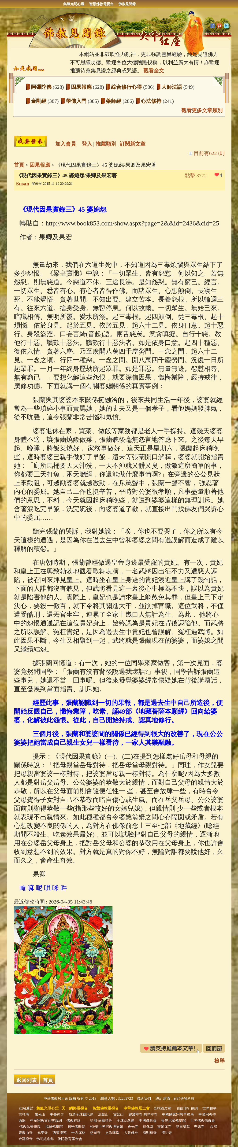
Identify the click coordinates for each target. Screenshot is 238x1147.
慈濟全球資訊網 (81, 1114)
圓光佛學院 (76, 1127)
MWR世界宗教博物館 (106, 1127)
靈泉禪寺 (135, 1114)
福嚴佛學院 (54, 1127)
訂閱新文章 (132, 144)
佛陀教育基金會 (70, 1139)
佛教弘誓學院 (30, 1127)
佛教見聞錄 (127, 4)
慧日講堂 (183, 1127)
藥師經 (114, 101)
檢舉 (219, 1061)
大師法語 (172, 87)
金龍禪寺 (26, 1139)
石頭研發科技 (183, 1098)
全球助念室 (162, 1108)
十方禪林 (78, 1133)
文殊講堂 (112, 1133)
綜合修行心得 (127, 87)
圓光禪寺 (150, 1114)
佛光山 (40, 1114)
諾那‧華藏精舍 (101, 1120)
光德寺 (199, 1127)
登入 (87, 144)
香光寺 (133, 1127)
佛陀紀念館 (45, 1139)
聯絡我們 (144, 1098)
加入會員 (65, 144)
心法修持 (152, 101)
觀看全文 (153, 71)
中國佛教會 (147, 1120)
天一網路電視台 (75, 1108)
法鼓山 (103, 1114)
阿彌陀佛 (42, 87)
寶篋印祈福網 (187, 1108)
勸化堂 (148, 1127)
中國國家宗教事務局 (178, 1114)
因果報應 (82, 87)
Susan (22, 184)
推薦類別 (106, 144)
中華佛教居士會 (56, 1098)
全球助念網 (125, 1120)
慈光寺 (95, 1133)
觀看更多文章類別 (202, 110)
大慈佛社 (131, 1133)
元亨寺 (42, 1133)
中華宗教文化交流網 (46, 1120)
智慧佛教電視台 (101, 4)
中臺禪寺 (57, 1114)
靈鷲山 (118, 1114)
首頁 (19, 165)
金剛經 (39, 101)
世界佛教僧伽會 (202, 1120)
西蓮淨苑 (59, 1133)
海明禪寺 (150, 1133)
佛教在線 (74, 1120)
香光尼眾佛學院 (173, 1120)
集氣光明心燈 (73, 4)
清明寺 (166, 1133)
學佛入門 (77, 101)
